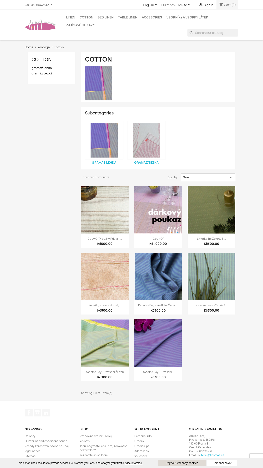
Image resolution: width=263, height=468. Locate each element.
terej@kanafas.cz (212, 455)
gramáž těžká (42, 73)
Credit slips (141, 446)
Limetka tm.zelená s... (211, 238)
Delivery (30, 436)
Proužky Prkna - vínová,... (104, 305)
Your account (146, 429)
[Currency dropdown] (184, 5)
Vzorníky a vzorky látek (187, 17)
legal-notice (33, 451)
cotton (86, 17)
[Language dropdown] (150, 5)
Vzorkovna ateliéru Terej (96, 436)
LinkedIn (46, 412)
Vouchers (140, 456)
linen (70, 17)
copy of (158, 238)
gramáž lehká (42, 68)
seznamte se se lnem (93, 455)
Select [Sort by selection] (208, 177)
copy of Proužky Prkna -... (105, 238)
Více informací (133, 463)
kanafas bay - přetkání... (211, 305)
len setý (85, 441)
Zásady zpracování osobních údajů (47, 446)
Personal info (143, 436)
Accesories (152, 17)
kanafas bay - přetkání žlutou (105, 372)
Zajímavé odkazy (80, 25)
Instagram (37, 412)
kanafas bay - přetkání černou (158, 305)
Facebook (29, 412)
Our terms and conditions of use (46, 441)
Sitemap (30, 456)
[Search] (212, 33)
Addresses (141, 451)
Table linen (127, 17)
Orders (139, 441)
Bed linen (106, 17)
